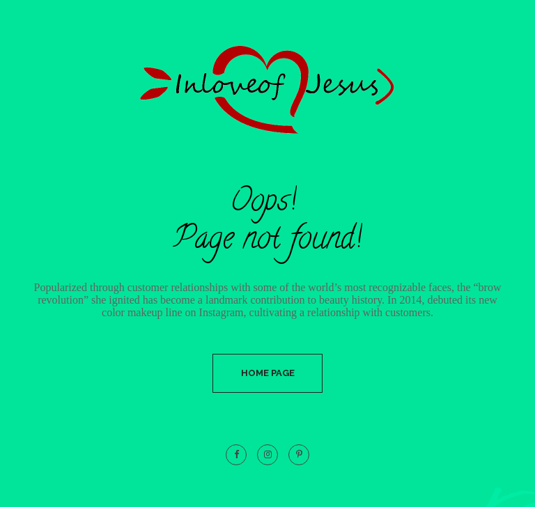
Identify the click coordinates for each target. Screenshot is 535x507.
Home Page (268, 373)
